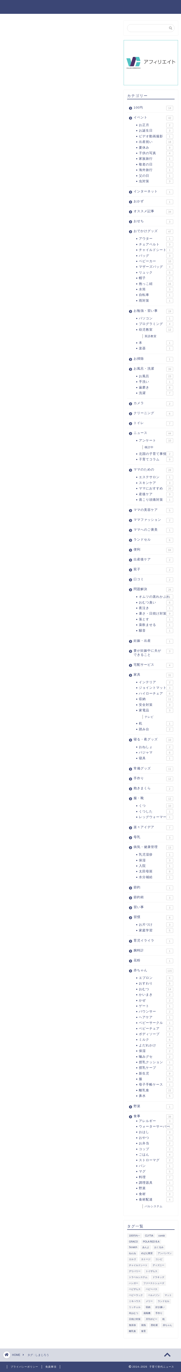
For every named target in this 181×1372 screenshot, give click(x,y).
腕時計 (153, 951)
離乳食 (156, 1090)
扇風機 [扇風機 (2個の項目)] (146, 1313)
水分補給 (156, 877)
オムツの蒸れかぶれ (156, 597)
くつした (156, 811)
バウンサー (156, 1011)
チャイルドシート (156, 250)
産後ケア (156, 494)
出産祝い (156, 142)
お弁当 (156, 1143)
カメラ (153, 403)
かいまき (156, 994)
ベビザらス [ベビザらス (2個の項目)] (134, 1289)
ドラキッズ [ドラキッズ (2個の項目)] (158, 1277)
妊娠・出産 (153, 641)
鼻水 (156, 1096)
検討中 (149, 447)
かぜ (156, 1000)
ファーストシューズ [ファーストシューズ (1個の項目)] (153, 1283)
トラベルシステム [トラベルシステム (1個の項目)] (138, 1277)
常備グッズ (153, 769)
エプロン (156, 978)
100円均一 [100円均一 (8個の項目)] (134, 1235)
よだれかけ (156, 1045)
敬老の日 (156, 164)
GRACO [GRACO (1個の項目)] (133, 1241)
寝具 (156, 758)
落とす (156, 619)
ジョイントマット (156, 688)
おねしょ (156, 747)
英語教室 (151, 336)
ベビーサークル (156, 1023)
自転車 (156, 295)
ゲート (156, 1006)
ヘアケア (156, 1017)
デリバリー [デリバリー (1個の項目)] (134, 1271)
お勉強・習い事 (153, 311)
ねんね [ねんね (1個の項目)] (132, 1253)
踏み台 (156, 729)
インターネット (153, 192)
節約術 (153, 897)
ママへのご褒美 (153, 530)
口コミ (153, 579)
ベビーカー (156, 261)
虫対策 (156, 181)
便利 (153, 550)
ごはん (156, 1154)
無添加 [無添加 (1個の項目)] (132, 1325)
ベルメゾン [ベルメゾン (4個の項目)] (154, 1295)
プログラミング (156, 324)
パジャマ (156, 752)
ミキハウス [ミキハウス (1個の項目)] (134, 1301)
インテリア (156, 682)
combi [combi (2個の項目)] (161, 1235)
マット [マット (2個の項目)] (168, 1295)
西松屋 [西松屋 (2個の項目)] (154, 1325)
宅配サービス (153, 665)
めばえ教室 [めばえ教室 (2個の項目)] (147, 1253)
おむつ (156, 989)
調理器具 (156, 1183)
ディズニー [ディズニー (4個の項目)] (158, 1265)
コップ (156, 1149)
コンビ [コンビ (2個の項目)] (158, 1259)
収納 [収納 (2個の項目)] (148, 1307)
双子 (153, 570)
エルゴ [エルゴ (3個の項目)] (132, 1259)
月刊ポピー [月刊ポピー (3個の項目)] (151, 1319)
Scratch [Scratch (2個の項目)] (133, 1247)
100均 (153, 108)
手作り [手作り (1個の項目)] (158, 1313)
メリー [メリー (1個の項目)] (149, 1301)
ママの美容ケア (153, 510)
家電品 (156, 710)
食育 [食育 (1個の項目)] (143, 1331)
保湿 (156, 860)
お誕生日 (156, 130)
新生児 (156, 1073)
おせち (153, 221)
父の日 (156, 176)
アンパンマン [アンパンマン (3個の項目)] (165, 1253)
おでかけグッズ (153, 231)
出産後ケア (153, 560)
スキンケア (156, 483)
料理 (156, 1177)
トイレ (153, 423)
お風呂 (156, 376)
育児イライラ (153, 941)
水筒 (156, 289)
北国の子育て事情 (156, 454)
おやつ (156, 1138)
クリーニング (153, 413)
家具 (153, 675)
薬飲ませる (156, 625)
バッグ (156, 255)
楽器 (156, 348)
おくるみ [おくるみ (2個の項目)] (158, 1247)
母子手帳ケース (156, 1084)
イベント (153, 118)
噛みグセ (156, 1056)
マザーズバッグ (156, 267)
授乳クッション (156, 1062)
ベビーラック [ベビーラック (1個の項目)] (136, 1295)
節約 (153, 888)
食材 (156, 1194)
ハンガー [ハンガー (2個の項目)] (133, 1283)
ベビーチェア (156, 1028)
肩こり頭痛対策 (156, 500)
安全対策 (156, 705)
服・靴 (153, 798)
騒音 (156, 630)
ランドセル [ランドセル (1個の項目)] (163, 1301)
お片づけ (156, 924)
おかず (153, 202)
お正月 (156, 125)
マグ (156, 1171)
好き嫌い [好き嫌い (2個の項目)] (160, 1307)
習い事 (153, 907)
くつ (156, 806)
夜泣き (156, 608)
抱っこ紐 (156, 284)
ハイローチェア (156, 693)
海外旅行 (156, 170)
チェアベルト (156, 244)
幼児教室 (156, 329)
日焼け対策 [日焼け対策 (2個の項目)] (134, 1319)
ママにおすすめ (156, 488)
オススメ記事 (153, 211)
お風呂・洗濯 (153, 369)
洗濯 (156, 393)
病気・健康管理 (153, 847)
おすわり (156, 983)
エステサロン (156, 477)
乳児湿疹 (156, 854)
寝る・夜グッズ (153, 740)
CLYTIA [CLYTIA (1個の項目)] (149, 1235)
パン (156, 1166)
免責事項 (50, 1366)
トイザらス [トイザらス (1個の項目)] (151, 1271)
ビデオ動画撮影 (156, 136)
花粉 (153, 961)
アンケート (156, 440)
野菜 (153, 1106)
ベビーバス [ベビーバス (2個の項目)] (151, 1289)
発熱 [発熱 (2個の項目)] (143, 1325)
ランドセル (153, 540)
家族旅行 (156, 158)
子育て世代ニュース (31, 6)
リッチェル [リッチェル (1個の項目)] (134, 1307)
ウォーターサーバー (156, 1126)
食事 (153, 1116)
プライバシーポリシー (24, 1366)
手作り (153, 779)
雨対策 (156, 300)
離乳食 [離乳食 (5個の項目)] (132, 1331)
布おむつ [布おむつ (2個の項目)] (133, 1313)
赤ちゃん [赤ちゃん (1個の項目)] (167, 1325)
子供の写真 (156, 153)
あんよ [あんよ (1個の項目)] (145, 1247)
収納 (156, 699)
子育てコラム (156, 459)
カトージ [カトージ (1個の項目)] (145, 1259)
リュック (156, 272)
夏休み (156, 147)
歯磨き (156, 387)
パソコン (156, 318)
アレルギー (156, 1121)
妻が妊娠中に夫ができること (153, 653)
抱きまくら (153, 788)
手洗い (156, 382)
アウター (156, 238)
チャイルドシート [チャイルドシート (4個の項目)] (138, 1265)
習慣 (153, 917)
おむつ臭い (156, 602)
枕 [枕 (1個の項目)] (163, 1319)
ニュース (153, 433)
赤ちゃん (153, 971)
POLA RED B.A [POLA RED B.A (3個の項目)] (151, 1241)
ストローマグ (156, 1160)
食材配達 (156, 1199)
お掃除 (153, 359)
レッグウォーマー (156, 817)
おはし (156, 1132)
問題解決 (153, 589)
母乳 (153, 837)
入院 (156, 866)
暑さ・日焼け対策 (156, 613)
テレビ (149, 716)
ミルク (156, 1039)
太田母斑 (156, 871)
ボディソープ (156, 1034)
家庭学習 (156, 930)
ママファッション (153, 520)
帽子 (156, 278)
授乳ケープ (156, 1068)
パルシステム (154, 1206)
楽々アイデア (153, 827)
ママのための (153, 470)
